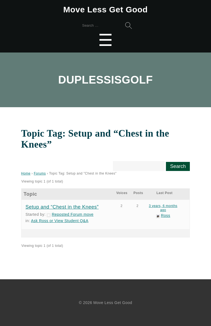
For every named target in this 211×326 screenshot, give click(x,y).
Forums (40, 173)
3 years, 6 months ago (163, 208)
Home (25, 173)
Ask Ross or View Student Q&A (59, 221)
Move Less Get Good (105, 9)
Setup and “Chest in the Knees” (62, 207)
